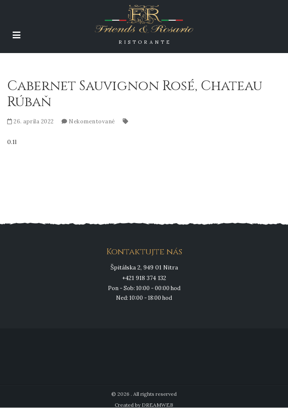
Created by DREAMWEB (144, 405)
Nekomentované (92, 121)
